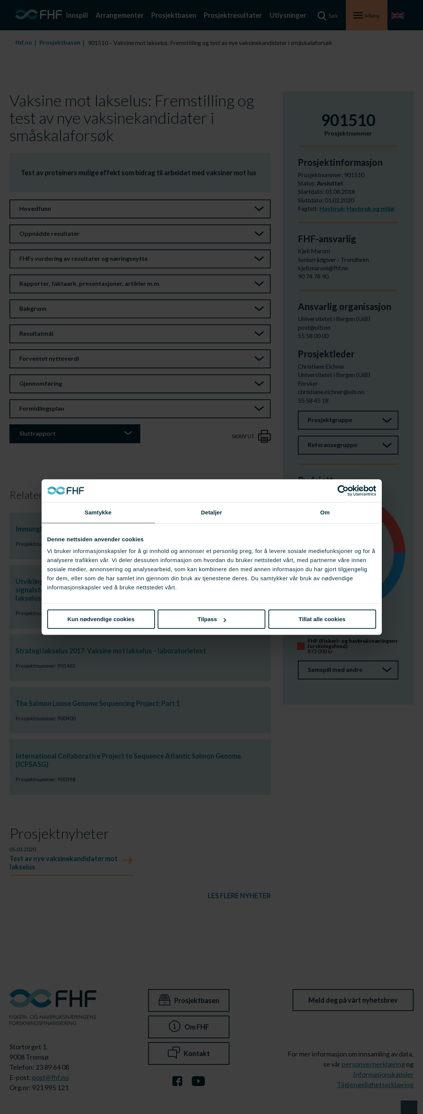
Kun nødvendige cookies (101, 619)
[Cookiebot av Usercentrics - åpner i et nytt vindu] (343, 490)
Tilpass (212, 619)
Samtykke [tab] (98, 512)
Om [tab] (325, 512)
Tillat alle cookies (322, 619)
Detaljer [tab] (211, 512)
